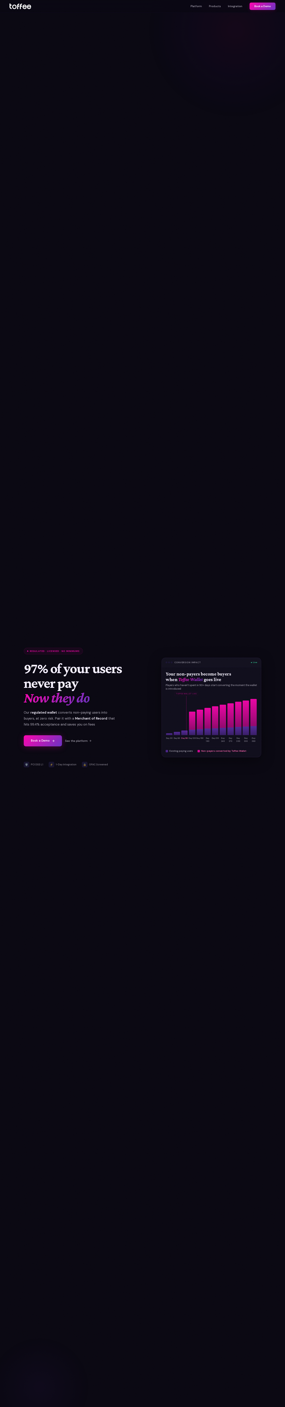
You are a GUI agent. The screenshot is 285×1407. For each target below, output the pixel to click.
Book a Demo (262, 6)
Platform (196, 6)
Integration (235, 6)
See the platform (78, 741)
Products (215, 6)
